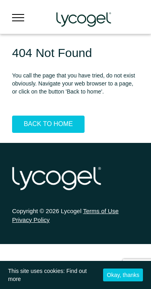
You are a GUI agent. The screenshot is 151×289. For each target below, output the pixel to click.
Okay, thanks (123, 275)
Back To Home (48, 123)
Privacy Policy (31, 219)
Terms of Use (100, 211)
